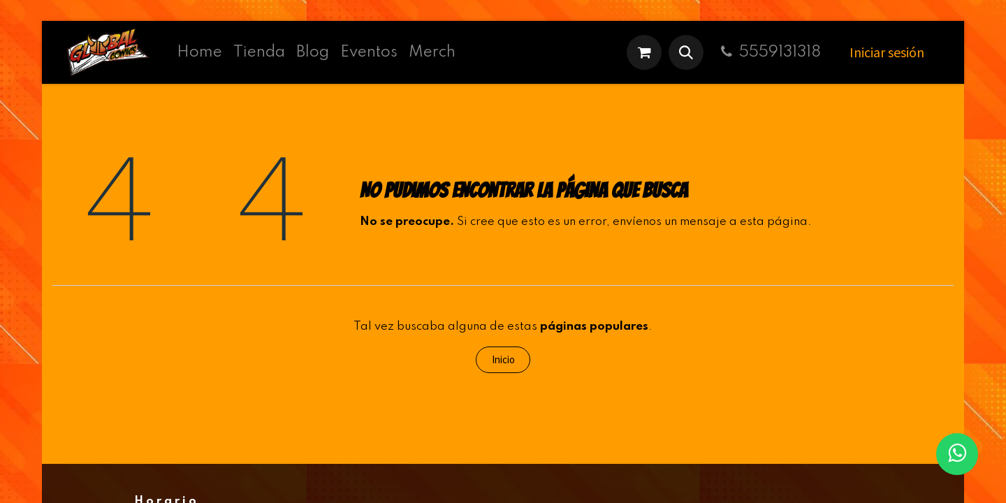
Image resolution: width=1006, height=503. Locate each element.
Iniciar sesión (887, 52)
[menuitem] (199, 52)
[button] (686, 52)
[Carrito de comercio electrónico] (644, 52)
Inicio (503, 359)
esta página (774, 222)
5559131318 (769, 52)
